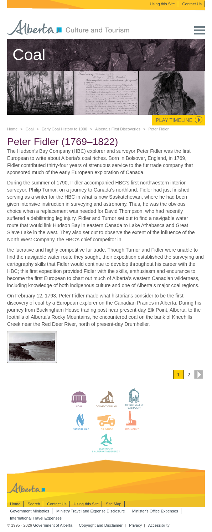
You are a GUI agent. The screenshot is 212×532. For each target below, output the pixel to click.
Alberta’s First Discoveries (117, 129)
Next (198, 374)
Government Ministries (29, 511)
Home (12, 129)
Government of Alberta (52, 525)
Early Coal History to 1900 (64, 129)
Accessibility (159, 525)
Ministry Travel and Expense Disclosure (90, 511)
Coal (30, 129)
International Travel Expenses (36, 518)
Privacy (135, 525)
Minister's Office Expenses (155, 511)
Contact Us (192, 4)
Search (33, 504)
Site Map (113, 504)
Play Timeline (174, 120)
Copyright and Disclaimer (101, 525)
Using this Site (162, 4)
